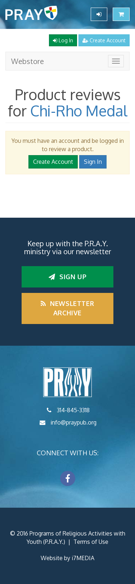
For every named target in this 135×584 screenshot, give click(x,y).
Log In (63, 40)
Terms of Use (90, 541)
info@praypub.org (73, 422)
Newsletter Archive (67, 308)
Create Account (104, 40)
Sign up (67, 277)
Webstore (27, 61)
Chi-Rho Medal (78, 110)
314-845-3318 (73, 410)
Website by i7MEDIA (67, 558)
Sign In (93, 161)
